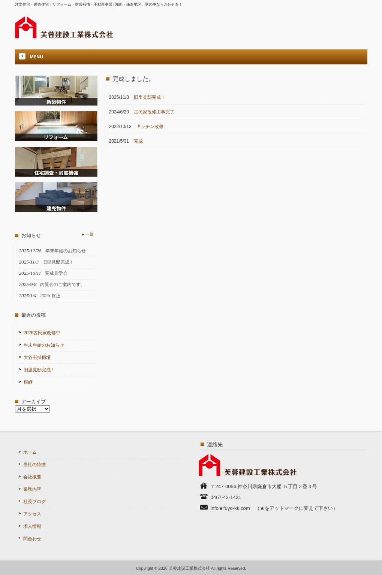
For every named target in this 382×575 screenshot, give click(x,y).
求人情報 (32, 526)
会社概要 (32, 477)
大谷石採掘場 (37, 357)
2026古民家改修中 (42, 332)
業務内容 (32, 489)
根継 (28, 382)
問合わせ (32, 538)
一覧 (89, 234)
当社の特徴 (34, 464)
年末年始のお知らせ (44, 345)
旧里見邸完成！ (39, 369)
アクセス (32, 514)
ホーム (30, 452)
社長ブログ (34, 501)
